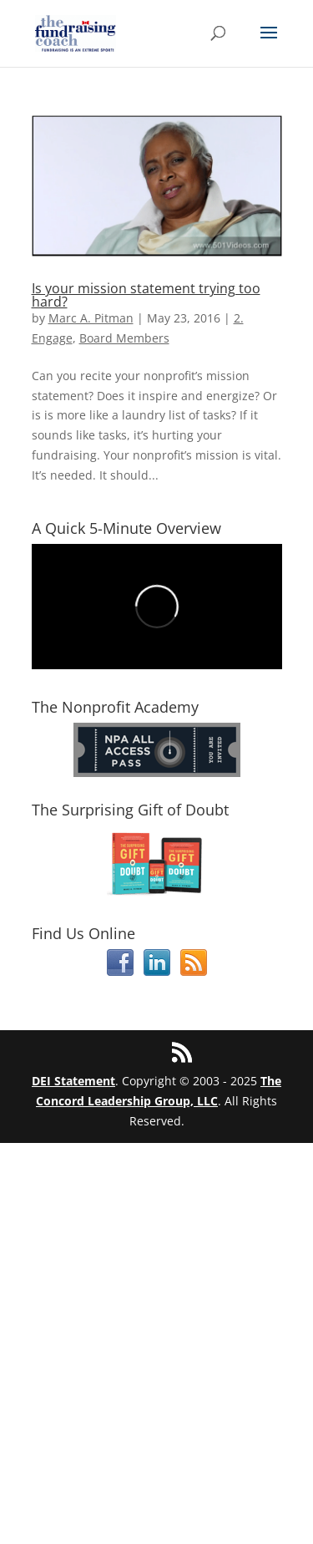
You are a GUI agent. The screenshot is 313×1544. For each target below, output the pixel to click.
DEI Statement (73, 1081)
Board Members (124, 338)
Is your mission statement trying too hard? (146, 295)
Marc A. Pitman (91, 318)
